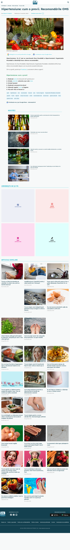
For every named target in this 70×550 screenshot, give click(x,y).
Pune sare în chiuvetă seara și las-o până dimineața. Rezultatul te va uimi (58, 283)
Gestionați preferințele (45, 522)
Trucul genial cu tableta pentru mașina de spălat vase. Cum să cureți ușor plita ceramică (10, 391)
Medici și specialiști (11, 522)
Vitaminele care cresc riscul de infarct (39, 132)
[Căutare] (68, 2)
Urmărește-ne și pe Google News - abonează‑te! (22, 102)
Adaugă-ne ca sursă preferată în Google (20, 54)
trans (31, 81)
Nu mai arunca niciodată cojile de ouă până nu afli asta (57, 307)
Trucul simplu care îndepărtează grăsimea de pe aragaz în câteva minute (34, 308)
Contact (53, 522)
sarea (15, 79)
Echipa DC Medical (7, 13)
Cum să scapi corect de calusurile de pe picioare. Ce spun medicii (34, 336)
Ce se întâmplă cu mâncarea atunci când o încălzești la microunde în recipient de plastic (12, 416)
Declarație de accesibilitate (62, 522)
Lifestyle (9, 5)
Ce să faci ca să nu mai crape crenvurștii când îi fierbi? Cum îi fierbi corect (33, 445)
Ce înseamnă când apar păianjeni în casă (57, 444)
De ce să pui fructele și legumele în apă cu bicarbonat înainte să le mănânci (11, 365)
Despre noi (3, 522)
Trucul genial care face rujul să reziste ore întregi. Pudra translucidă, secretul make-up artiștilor (10, 471)
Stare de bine (15, 5)
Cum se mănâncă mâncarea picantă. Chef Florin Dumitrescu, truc (33, 470)
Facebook (24, 69)
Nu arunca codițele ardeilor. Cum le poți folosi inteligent (12, 496)
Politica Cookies (35, 522)
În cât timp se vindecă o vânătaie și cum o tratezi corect (57, 390)
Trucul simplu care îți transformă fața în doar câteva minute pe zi (34, 365)
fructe (20, 87)
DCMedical (3, 5)
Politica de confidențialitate (24, 522)
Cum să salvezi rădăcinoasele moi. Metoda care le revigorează (57, 469)
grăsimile (15, 81)
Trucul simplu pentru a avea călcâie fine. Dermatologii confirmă (35, 416)
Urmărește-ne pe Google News (43, 54)
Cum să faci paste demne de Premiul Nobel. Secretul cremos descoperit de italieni (56, 365)
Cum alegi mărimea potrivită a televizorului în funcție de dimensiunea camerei (33, 391)
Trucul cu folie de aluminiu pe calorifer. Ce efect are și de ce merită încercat (10, 283)
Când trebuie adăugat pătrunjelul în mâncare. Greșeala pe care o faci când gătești (12, 337)
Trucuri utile (21, 5)
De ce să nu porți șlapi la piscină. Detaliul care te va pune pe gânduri (34, 497)
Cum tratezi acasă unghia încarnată (9, 444)
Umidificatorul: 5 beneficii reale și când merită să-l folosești (34, 282)
